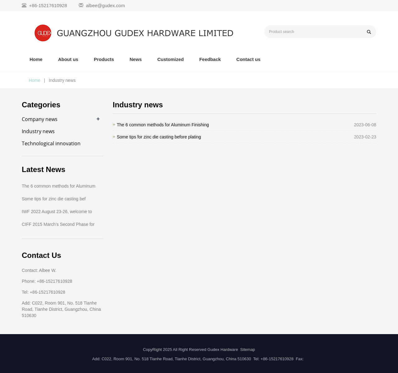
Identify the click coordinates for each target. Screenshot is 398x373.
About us (68, 59)
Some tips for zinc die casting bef (54, 198)
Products (104, 59)
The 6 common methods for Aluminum (58, 186)
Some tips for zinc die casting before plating (159, 136)
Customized (170, 59)
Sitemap (247, 349)
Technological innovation (51, 143)
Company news (40, 119)
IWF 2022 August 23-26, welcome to (57, 211)
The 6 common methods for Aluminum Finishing (163, 124)
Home (36, 59)
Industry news (38, 131)
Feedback (210, 59)
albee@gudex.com (105, 5)
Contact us (248, 59)
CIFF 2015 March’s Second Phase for (58, 224)
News (136, 59)
